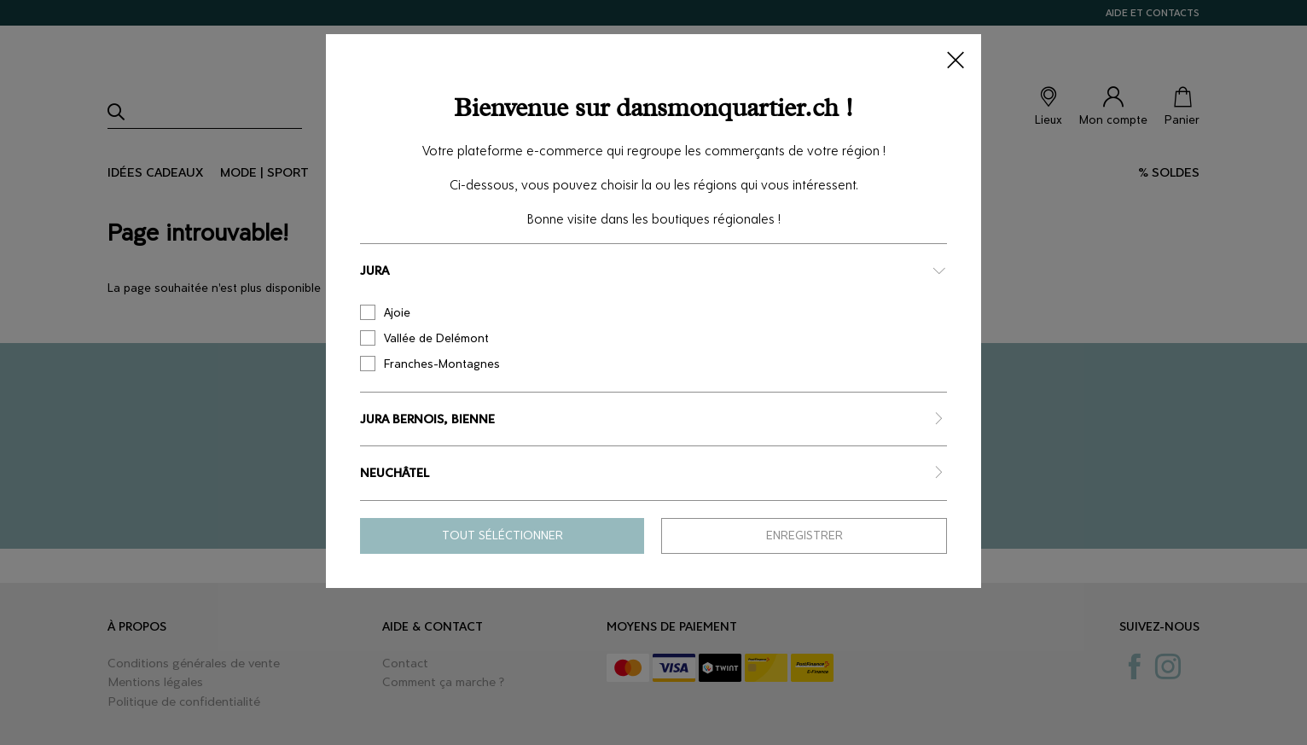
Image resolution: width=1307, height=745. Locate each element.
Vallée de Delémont (424, 338)
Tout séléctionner (502, 535)
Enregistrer (804, 535)
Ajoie (385, 312)
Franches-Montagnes (430, 363)
